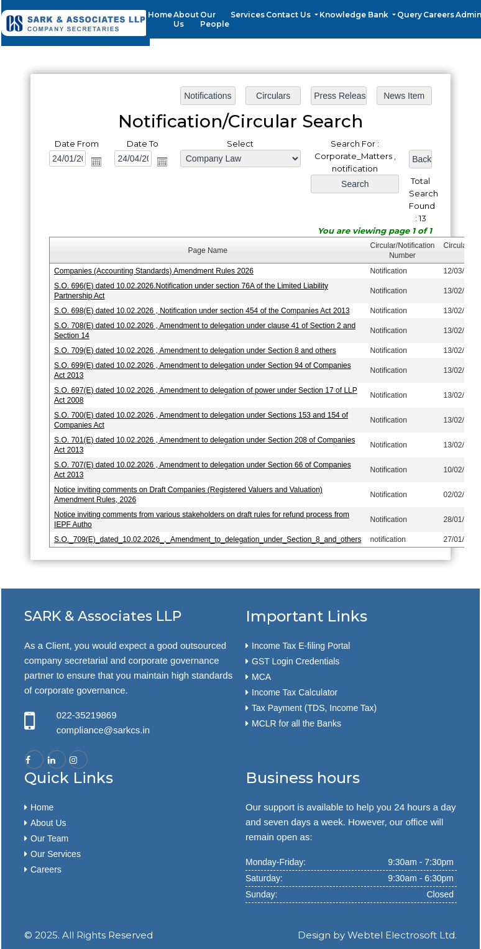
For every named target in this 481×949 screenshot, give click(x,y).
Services (248, 14)
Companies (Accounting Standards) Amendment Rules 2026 (154, 271)
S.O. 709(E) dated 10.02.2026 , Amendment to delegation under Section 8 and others (195, 350)
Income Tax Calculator (294, 692)
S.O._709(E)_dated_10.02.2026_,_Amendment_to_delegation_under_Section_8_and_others (207, 537)
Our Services (55, 854)
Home (160, 14)
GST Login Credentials (295, 661)
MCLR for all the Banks (296, 723)
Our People (214, 19)
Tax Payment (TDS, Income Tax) (314, 708)
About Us (186, 19)
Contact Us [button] (289, 14)
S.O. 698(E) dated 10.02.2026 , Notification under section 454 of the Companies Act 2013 (202, 310)
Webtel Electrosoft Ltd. (402, 935)
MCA (261, 677)
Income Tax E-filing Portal (301, 646)
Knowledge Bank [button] (354, 14)
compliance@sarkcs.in (103, 730)
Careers (438, 14)
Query (409, 14)
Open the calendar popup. (97, 163)
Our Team (49, 838)
